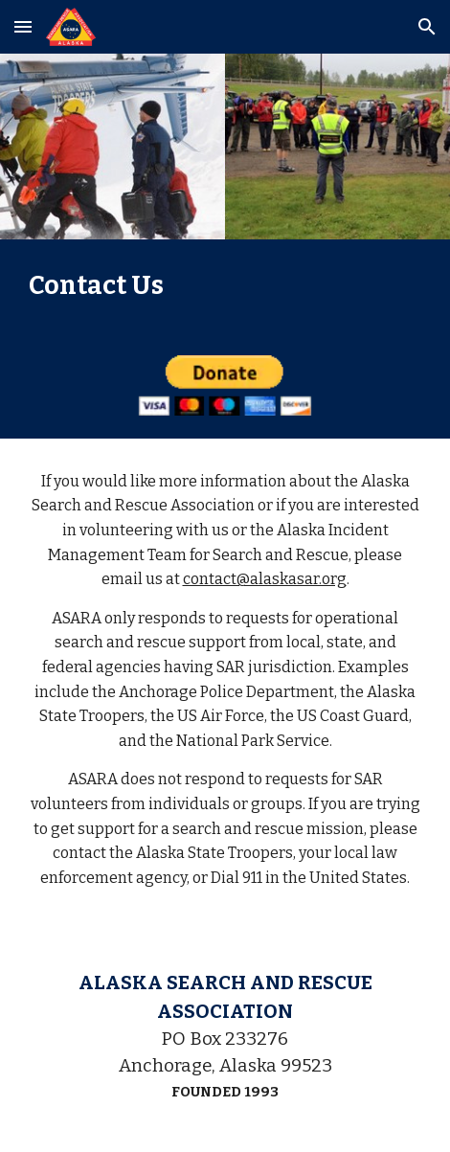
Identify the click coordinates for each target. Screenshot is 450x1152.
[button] (23, 26)
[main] (225, 285)
